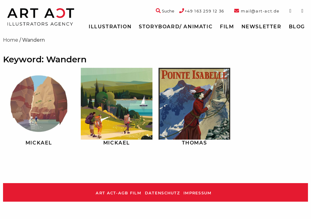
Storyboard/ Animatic (176, 27)
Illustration (110, 27)
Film (227, 27)
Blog (297, 27)
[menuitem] (110, 27)
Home (10, 40)
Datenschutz (162, 193)
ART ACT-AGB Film (118, 193)
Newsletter (261, 27)
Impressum (197, 193)
